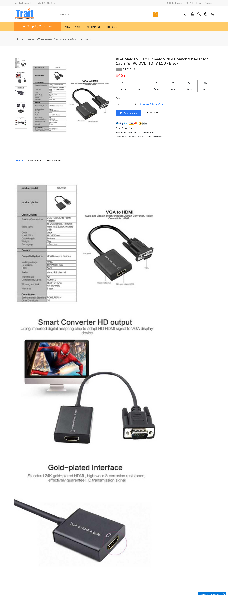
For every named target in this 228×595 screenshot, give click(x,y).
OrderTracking (174, 3)
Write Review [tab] (54, 160)
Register (209, 3)
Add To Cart (128, 112)
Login (198, 3)
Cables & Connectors (66, 39)
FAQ (189, 3)
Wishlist (152, 112)
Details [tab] (20, 160)
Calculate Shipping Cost (151, 104)
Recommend (93, 26)
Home (20, 39)
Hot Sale (112, 26)
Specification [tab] (35, 160)
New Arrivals (72, 26)
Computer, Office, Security (40, 39)
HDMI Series (85, 39)
